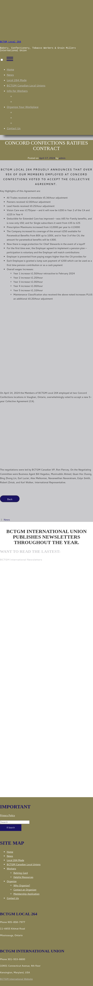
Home (10, 69)
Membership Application (28, 123)
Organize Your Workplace (22, 107)
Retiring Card (21, 96)
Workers (11, 868)
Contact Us (14, 128)
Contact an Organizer (26, 117)
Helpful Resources (24, 101)
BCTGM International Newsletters (21, 559)
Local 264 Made (17, 80)
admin (62, 158)
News (10, 75)
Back (9, 499)
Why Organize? (22, 112)
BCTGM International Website (16, 979)
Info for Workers (17, 91)
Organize (12, 881)
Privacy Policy (7, 815)
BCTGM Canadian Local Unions (26, 85)
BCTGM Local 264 (10, 41)
